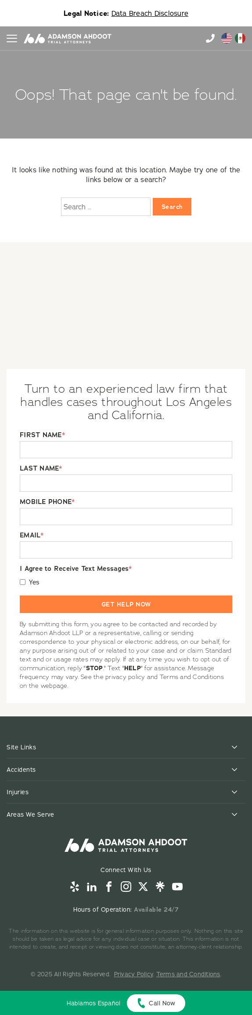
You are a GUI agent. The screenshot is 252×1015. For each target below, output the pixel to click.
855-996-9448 (210, 38)
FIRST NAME (42, 435)
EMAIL (32, 535)
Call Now (162, 1003)
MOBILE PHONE (47, 502)
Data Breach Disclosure (150, 13)
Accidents (21, 770)
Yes (34, 582)
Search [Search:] (172, 207)
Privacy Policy (134, 974)
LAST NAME (41, 468)
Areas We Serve (30, 814)
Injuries (18, 792)
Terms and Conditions (188, 974)
